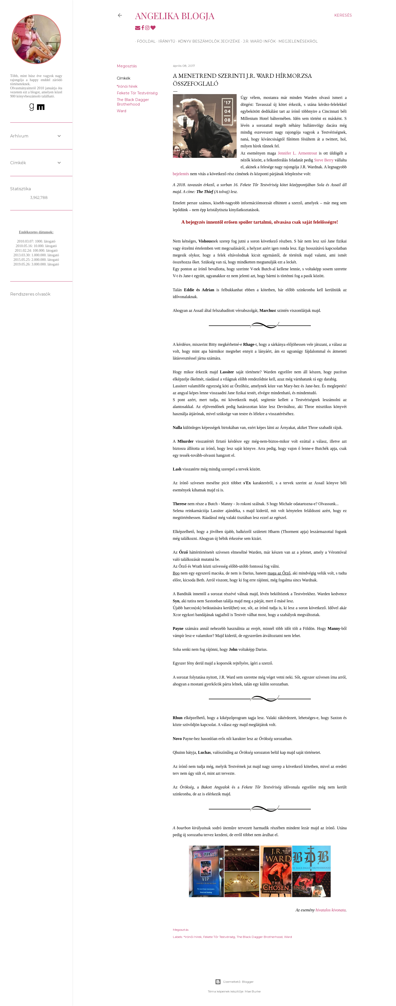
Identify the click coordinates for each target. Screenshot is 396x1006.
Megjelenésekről (296, 41)
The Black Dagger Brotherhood (133, 102)
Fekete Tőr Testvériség (137, 93)
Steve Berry (324, 160)
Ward (121, 111)
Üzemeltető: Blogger (234, 982)
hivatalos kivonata (331, 910)
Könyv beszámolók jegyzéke (207, 41)
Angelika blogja (174, 15)
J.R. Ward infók (257, 41)
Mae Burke (253, 991)
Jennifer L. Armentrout (297, 153)
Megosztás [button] (127, 66)
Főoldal (144, 41)
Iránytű (165, 41)
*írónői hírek (127, 86)
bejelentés (181, 174)
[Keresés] (343, 15)
